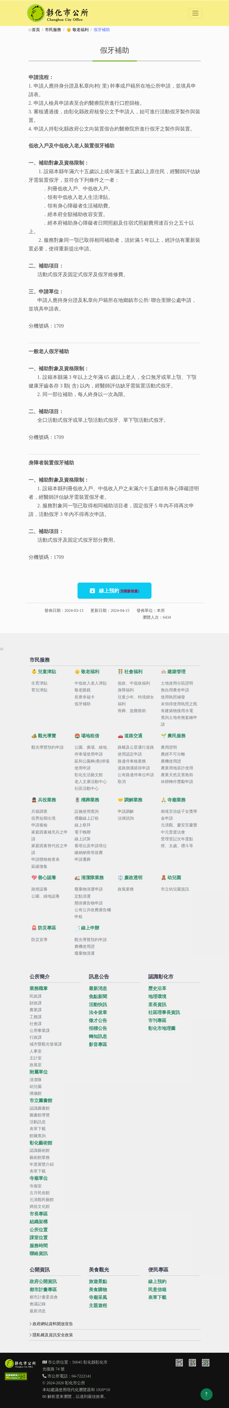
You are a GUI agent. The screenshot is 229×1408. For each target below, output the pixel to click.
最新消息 (98, 988)
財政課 (36, 1003)
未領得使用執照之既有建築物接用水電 (179, 707)
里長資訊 (157, 1004)
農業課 (36, 1010)
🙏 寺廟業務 (173, 799)
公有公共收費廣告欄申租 (92, 913)
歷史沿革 (157, 988)
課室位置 (39, 1237)
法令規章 (98, 1012)
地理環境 (157, 996)
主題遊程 (98, 1305)
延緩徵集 (39, 866)
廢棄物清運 (84, 953)
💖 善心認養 (43, 877)
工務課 (36, 1017)
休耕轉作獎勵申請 (177, 781)
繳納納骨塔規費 (88, 852)
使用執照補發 (173, 697)
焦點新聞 (98, 996)
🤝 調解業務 (130, 799)
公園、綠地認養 (45, 896)
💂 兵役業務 (43, 799)
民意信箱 (157, 1289)
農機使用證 (171, 761)
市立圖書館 (41, 1100)
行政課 (36, 1037)
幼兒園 (36, 1086)
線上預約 (114, 591)
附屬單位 (39, 1072)
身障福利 (126, 690)
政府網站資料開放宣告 (51, 1324)
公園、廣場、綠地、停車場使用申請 (92, 750)
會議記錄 (38, 1304)
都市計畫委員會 (44, 1297)
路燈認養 (39, 889)
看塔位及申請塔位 (90, 846)
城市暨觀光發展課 (46, 1044)
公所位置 (39, 1229)
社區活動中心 (86, 788)
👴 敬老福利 (77, 30)
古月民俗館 (40, 1193)
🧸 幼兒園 (171, 877)
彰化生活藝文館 (88, 775)
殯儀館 (36, 1093)
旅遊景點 (98, 1281)
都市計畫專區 (43, 1289)
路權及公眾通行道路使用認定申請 (136, 750)
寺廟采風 (98, 1297)
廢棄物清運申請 (88, 889)
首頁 (36, 30)
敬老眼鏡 (82, 690)
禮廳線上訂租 (86, 818)
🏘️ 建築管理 (173, 671)
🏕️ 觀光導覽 (43, 735)
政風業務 (126, 889)
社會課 (36, 1024)
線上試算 (82, 839)
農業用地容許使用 (177, 768)
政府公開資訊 (43, 1281)
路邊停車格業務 (132, 761)
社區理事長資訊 (164, 1012)
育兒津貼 (39, 690)
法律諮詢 (126, 818)
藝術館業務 (40, 1157)
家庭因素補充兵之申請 (49, 835)
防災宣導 (39, 939)
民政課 (36, 996)
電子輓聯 (82, 832)
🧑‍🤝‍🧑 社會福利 (130, 671)
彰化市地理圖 (161, 1028)
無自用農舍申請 (175, 690)
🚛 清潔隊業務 (89, 877)
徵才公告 (98, 1020)
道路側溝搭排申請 (134, 768)
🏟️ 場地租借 (86, 735)
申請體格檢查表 (45, 859)
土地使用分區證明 (177, 683)
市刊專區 (157, 1020)
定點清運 (82, 896)
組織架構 (39, 1221)
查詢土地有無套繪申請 (179, 720)
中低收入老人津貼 (90, 683)
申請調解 (126, 811)
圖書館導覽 (40, 1115)
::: (30, 30)
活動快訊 (98, 1004)
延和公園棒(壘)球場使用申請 (92, 764)
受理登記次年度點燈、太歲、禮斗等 (177, 842)
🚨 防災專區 (43, 927)
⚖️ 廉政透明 (130, 877)
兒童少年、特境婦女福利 (136, 700)
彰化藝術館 (41, 1142)
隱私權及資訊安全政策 (51, 1335)
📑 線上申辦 (86, 927)
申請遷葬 (82, 859)
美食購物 (98, 1289)
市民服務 (53, 30)
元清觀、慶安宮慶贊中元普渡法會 (179, 828)
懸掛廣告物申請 (88, 903)
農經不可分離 (173, 754)
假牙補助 (82, 704)
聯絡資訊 (39, 1253)
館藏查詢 (38, 1136)
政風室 (36, 1065)
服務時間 (39, 1245)
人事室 (36, 1051)
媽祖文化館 (40, 1206)
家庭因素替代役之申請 (49, 849)
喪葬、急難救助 (132, 711)
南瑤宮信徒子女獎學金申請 (179, 814)
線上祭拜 (82, 825)
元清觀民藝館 (42, 1199)
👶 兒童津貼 (43, 671)
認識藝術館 (40, 1150)
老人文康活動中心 (90, 781)
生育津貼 (39, 683)
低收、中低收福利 (134, 683)
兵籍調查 (39, 811)
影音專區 (98, 1044)
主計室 (36, 1058)
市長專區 (39, 1213)
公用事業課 (40, 1030)
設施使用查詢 (86, 811)
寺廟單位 (39, 1178)
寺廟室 (36, 1186)
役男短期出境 (43, 818)
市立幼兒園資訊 (175, 889)
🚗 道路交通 (130, 735)
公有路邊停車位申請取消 (136, 778)
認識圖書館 (40, 1108)
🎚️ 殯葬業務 (86, 799)
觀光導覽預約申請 (47, 747)
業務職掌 (39, 988)
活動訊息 (38, 1122)
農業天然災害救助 (177, 775)
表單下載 (38, 1129)
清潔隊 (36, 1080)
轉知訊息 (98, 1036)
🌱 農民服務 (173, 735)
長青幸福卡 (84, 697)
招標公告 (98, 1028)
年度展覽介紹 (42, 1164)
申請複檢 (39, 825)
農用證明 (169, 747)
